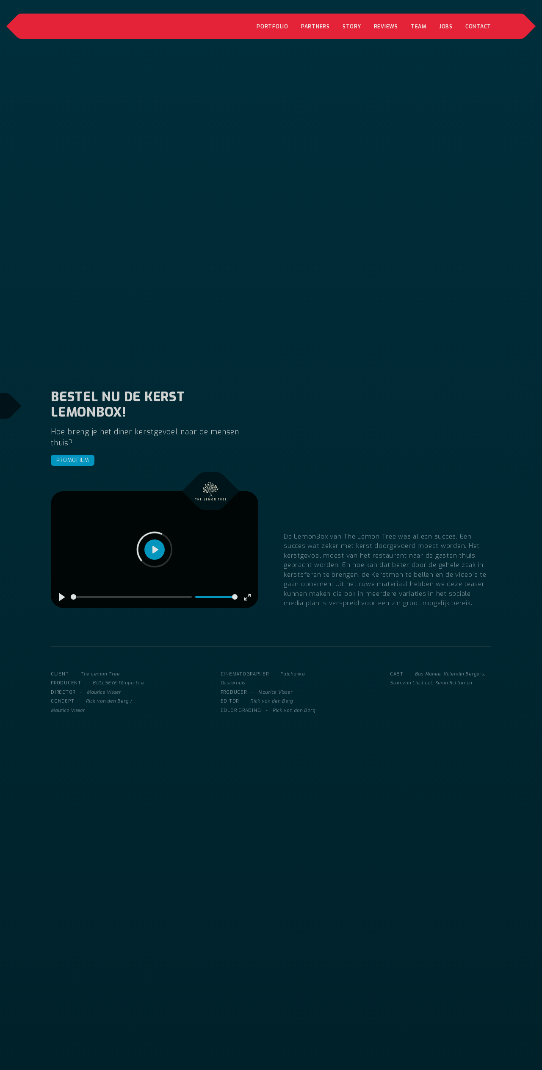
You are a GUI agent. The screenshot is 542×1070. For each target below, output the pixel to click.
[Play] (62, 597)
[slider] (131, 597)
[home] (112, 26)
